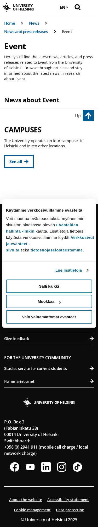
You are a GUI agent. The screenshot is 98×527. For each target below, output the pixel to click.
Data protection (70, 509)
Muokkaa (49, 301)
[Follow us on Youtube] (30, 467)
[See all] (19, 161)
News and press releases (26, 31)
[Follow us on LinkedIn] (46, 467)
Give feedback (49, 338)
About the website (25, 499)
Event (67, 31)
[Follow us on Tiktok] (77, 467)
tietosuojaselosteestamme (57, 250)
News (34, 23)
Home (9, 23)
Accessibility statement (68, 499)
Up (78, 116)
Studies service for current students (49, 368)
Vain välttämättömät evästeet (49, 317)
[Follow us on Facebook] (14, 467)
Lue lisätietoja (68, 270)
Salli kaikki (49, 286)
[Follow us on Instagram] (61, 467)
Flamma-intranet (49, 381)
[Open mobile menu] (90, 7)
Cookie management (32, 509)
